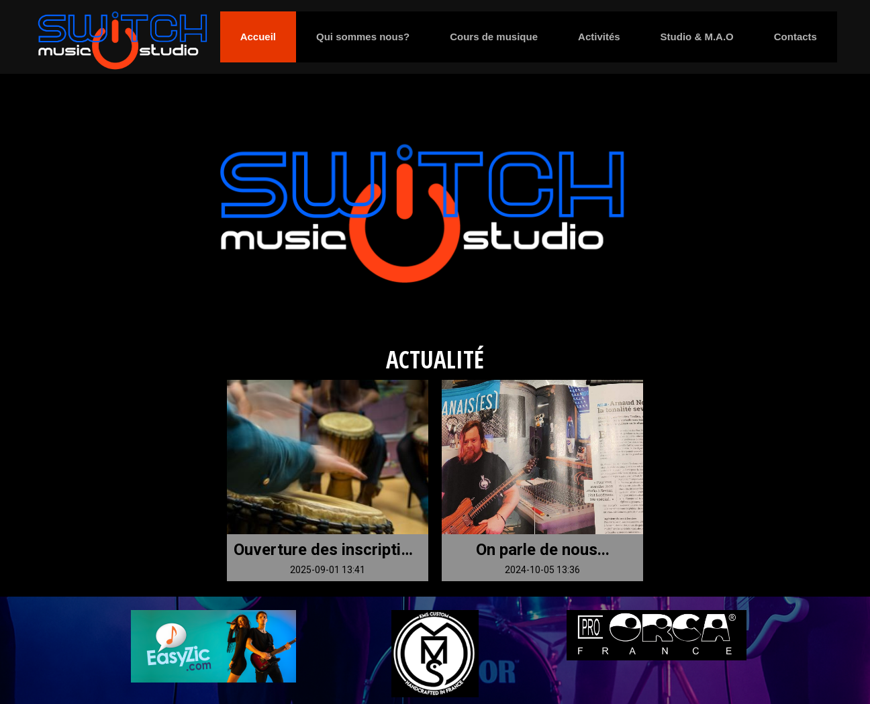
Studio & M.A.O (697, 36)
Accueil (258, 36)
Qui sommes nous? (362, 36)
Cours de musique (494, 36)
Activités (599, 36)
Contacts (795, 36)
